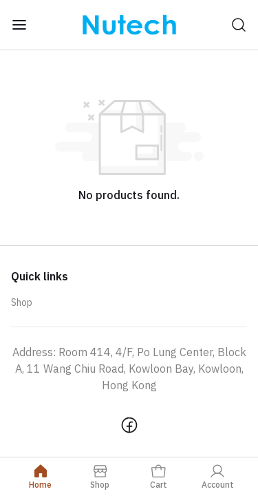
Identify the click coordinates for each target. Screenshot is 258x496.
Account (218, 476)
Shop (21, 302)
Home (40, 476)
